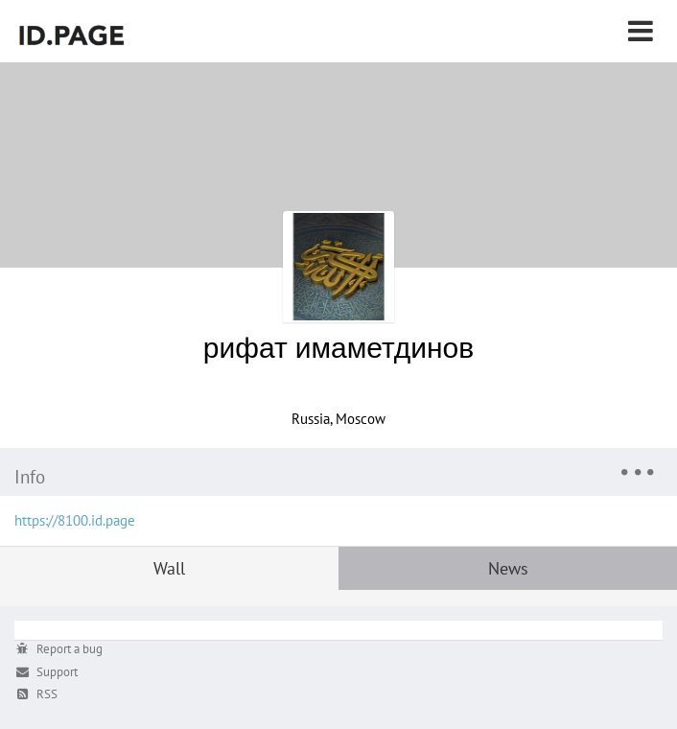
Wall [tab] (169, 568)
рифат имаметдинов (338, 346)
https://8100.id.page (74, 520)
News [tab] (508, 568)
